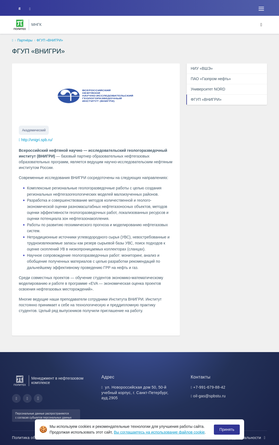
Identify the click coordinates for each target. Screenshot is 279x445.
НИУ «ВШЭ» (202, 68)
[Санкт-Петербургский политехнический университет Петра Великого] (20, 25)
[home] (12, 40)
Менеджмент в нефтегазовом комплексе (57, 380)
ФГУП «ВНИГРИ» (206, 99)
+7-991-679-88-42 (209, 387)
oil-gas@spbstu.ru (209, 396)
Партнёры (24, 40)
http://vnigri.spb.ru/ (37, 140)
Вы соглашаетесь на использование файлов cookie (159, 432)
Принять (226, 429)
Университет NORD (208, 89)
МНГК (36, 24)
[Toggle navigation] (261, 8)
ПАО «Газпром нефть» (211, 79)
